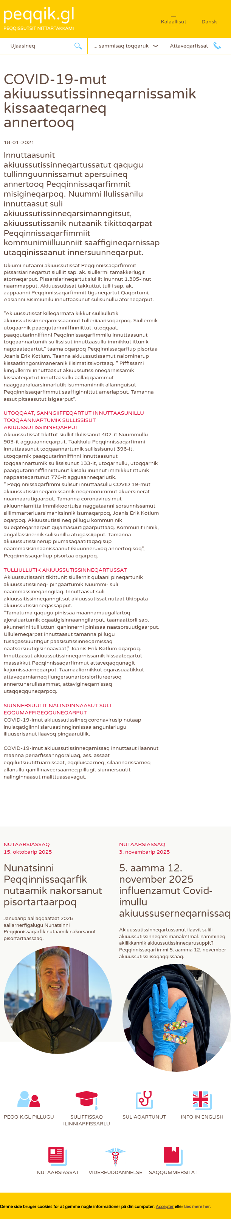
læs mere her (196, 1206)
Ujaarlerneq (78, 46)
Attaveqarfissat (189, 46)
